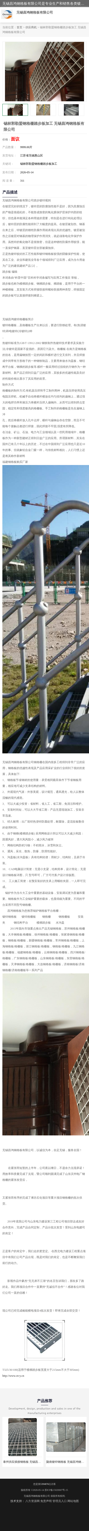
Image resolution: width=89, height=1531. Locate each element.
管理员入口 (59, 1501)
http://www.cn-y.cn (13, 1375)
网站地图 (73, 1501)
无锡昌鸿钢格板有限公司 (37, 1496)
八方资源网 (32, 1501)
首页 (19, 27)
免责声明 (46, 1501)
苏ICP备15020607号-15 (56, 1490)
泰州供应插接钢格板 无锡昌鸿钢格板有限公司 (32, 1461)
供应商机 (31, 27)
